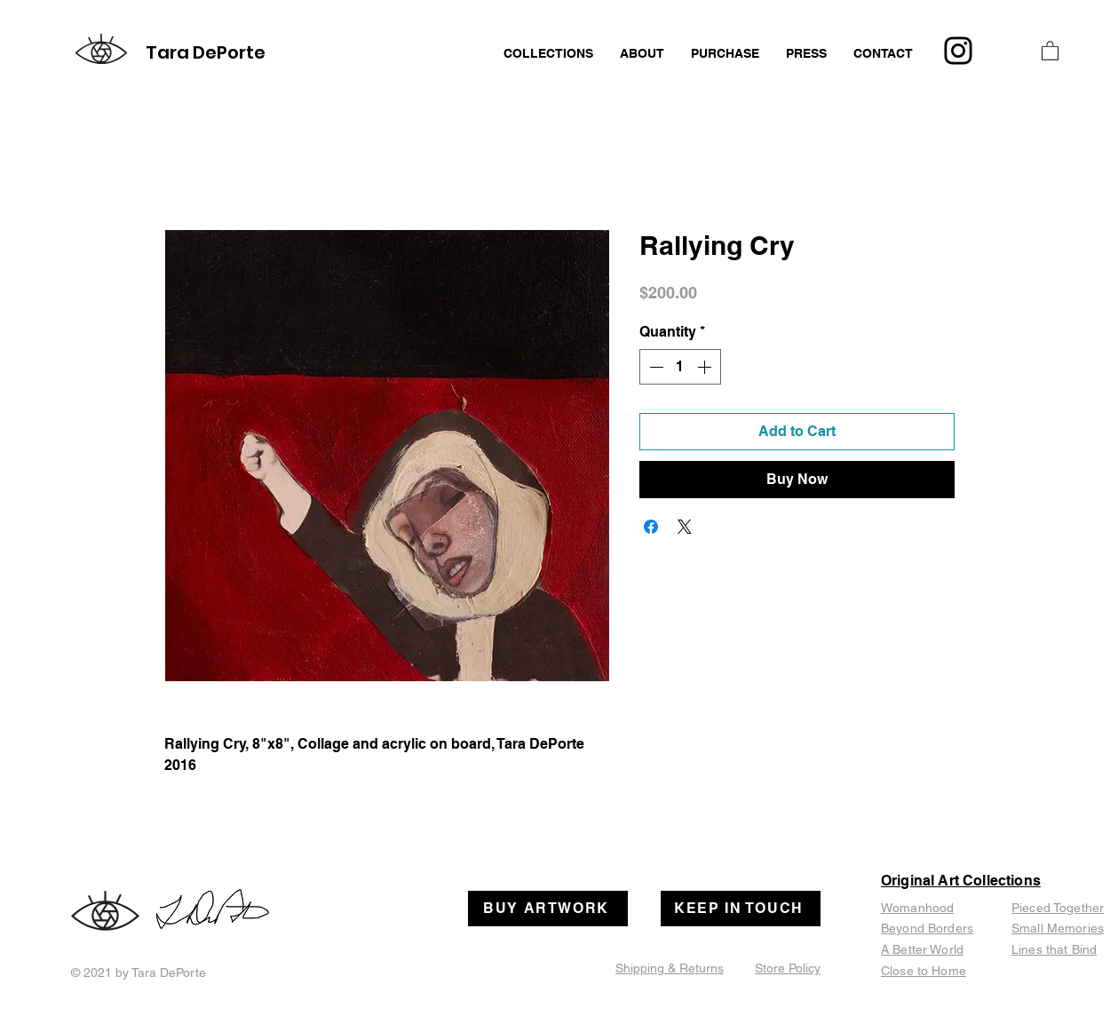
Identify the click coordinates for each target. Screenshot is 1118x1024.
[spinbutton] (680, 367)
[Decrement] (654, 367)
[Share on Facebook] (651, 526)
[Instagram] (958, 50)
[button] (1050, 50)
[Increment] (706, 367)
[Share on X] (684, 526)
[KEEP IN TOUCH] (741, 908)
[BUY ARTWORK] (548, 908)
